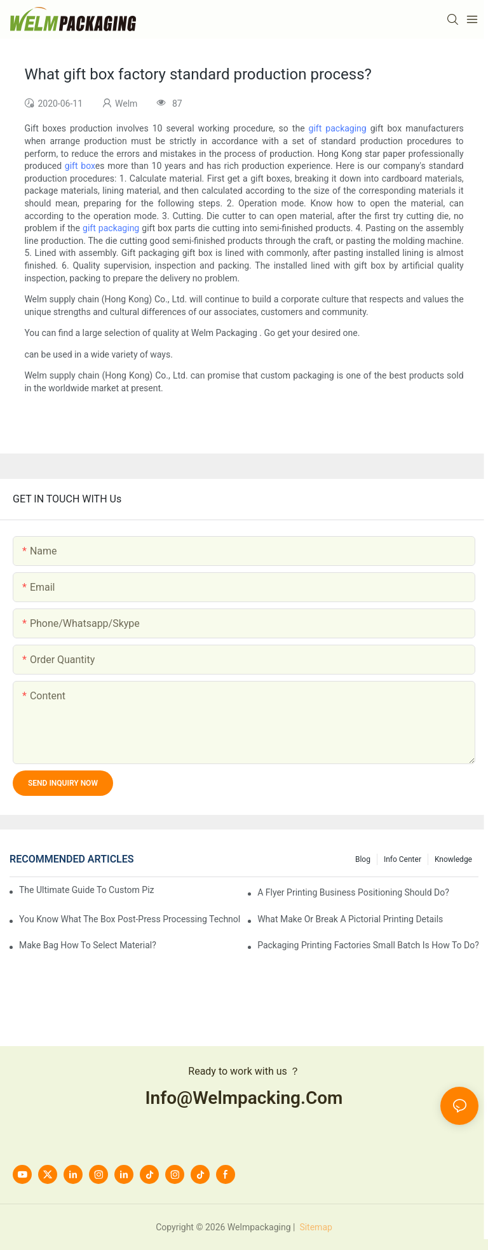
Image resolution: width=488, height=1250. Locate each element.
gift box (80, 166)
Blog (362, 859)
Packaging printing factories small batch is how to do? (367, 945)
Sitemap (314, 1227)
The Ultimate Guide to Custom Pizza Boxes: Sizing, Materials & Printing (86, 890)
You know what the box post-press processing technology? (129, 919)
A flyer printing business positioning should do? (353, 892)
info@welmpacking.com (244, 1097)
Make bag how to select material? (87, 945)
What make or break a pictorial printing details (350, 919)
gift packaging (338, 128)
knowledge (453, 859)
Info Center (402, 859)
